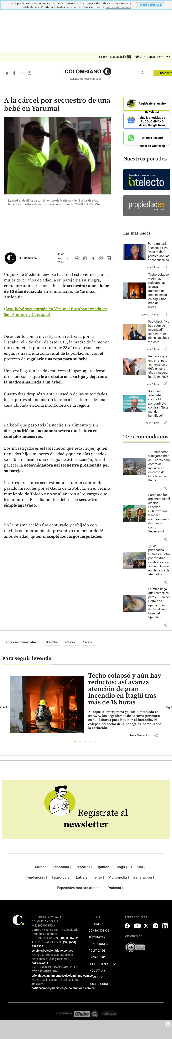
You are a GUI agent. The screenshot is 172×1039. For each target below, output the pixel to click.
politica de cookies (118, 7)
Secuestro (52, 639)
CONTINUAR (151, 5)
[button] (165, 265)
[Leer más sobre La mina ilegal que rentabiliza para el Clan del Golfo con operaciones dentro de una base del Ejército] (159, 601)
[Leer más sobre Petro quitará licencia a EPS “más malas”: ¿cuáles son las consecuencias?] (159, 249)
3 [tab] (86, 740)
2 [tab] (81, 740)
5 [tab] (96, 740)
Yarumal (87, 639)
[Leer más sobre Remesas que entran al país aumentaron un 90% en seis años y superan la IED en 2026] (159, 364)
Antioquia (70, 639)
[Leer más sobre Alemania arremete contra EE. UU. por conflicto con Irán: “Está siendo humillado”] (159, 401)
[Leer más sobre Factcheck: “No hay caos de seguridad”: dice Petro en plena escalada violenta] (159, 329)
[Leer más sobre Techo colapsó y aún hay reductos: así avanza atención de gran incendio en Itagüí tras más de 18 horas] (159, 288)
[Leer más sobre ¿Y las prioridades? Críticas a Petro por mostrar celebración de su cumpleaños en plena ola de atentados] (159, 558)
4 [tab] (91, 740)
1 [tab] (76, 740)
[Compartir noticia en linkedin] (109, 258)
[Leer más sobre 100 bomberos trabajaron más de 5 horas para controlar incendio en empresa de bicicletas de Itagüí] (159, 464)
